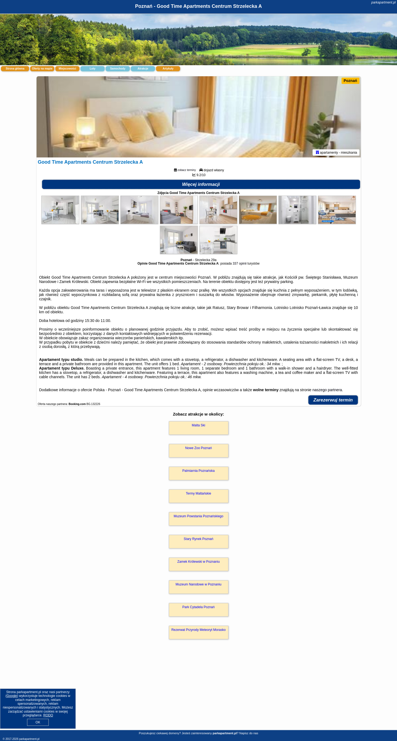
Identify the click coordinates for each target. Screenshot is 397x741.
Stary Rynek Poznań (198, 539)
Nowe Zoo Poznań (198, 448)
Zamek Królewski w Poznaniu (198, 562)
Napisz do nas (248, 733)
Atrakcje (142, 68)
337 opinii (240, 263)
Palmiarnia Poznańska (198, 471)
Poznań (350, 80)
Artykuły (168, 68)
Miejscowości (67, 68)
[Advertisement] (198, 690)
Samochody (118, 68)
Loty (92, 68)
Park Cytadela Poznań (198, 607)
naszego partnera (327, 390)
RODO (48, 715)
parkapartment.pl (383, 2)
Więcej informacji (201, 184)
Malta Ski (198, 425)
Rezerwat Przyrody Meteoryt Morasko (198, 630)
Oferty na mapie (42, 68)
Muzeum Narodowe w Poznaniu (198, 584)
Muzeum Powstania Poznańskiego (198, 516)
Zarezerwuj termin (333, 400)
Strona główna (15, 68)
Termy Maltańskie (198, 493)
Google (11, 696)
